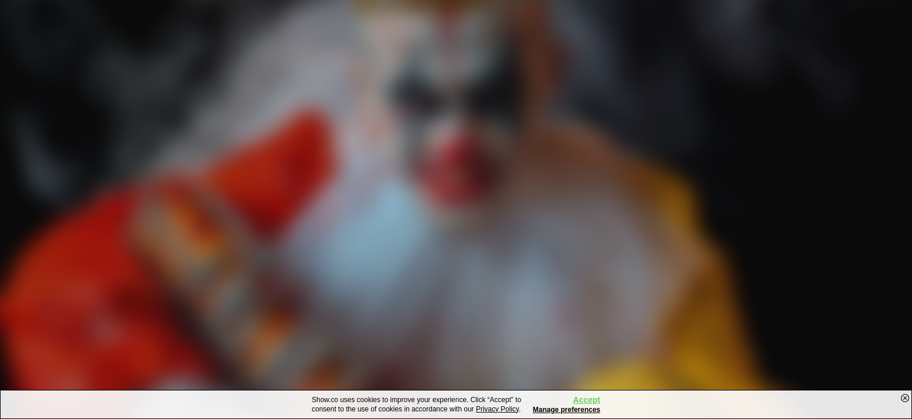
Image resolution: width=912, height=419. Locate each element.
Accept (586, 399)
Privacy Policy (497, 409)
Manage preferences (566, 410)
